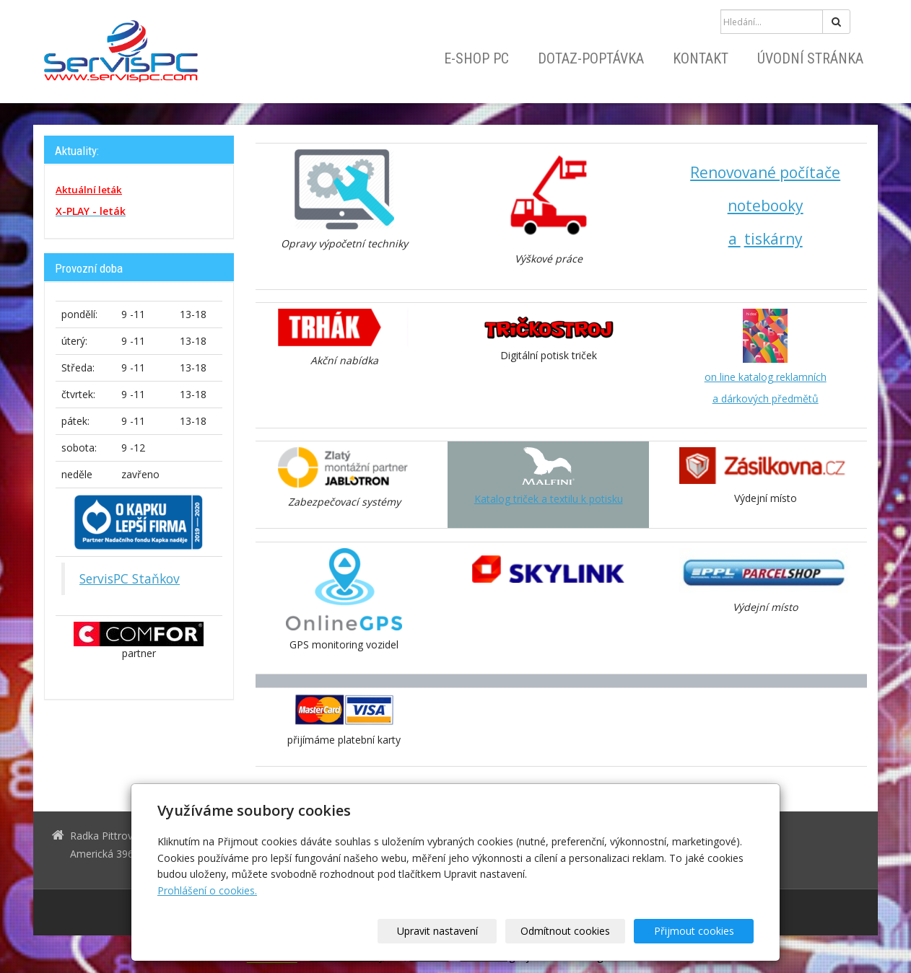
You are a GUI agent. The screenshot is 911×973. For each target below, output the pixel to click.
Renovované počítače (765, 172)
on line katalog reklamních (766, 377)
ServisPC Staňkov (129, 578)
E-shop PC (476, 58)
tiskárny (773, 239)
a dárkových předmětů (765, 398)
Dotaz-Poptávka (591, 58)
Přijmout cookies (698, 931)
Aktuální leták (89, 189)
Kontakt (700, 58)
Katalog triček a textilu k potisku (548, 499)
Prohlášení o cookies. (207, 890)
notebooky (765, 205)
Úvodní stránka (810, 58)
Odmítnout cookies (579, 931)
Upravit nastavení (460, 931)
